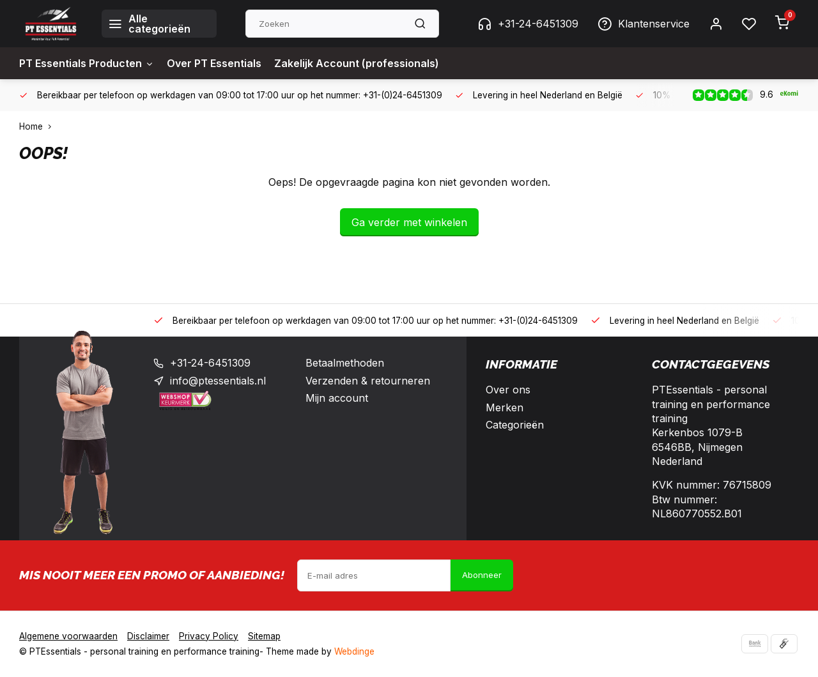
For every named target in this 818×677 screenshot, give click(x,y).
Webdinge (354, 651)
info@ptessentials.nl (218, 380)
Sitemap (264, 636)
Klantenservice (644, 24)
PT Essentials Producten (86, 63)
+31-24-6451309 (527, 24)
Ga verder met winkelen (409, 222)
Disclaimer (148, 636)
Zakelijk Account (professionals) (356, 63)
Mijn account (336, 398)
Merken (504, 407)
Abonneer (482, 575)
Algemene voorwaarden (68, 636)
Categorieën (515, 424)
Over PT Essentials (214, 63)
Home (38, 126)
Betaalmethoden (344, 362)
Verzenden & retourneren (367, 380)
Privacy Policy (208, 636)
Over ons (508, 389)
